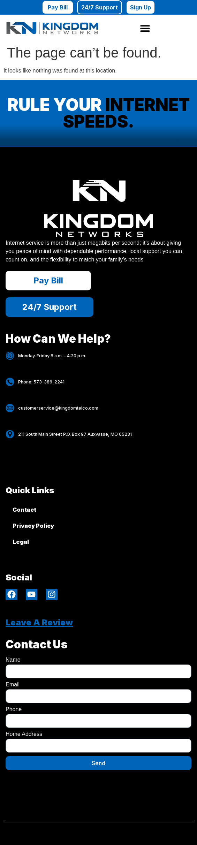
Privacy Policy (33, 525)
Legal (21, 541)
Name (13, 660)
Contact (24, 509)
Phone (14, 709)
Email (13, 684)
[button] (145, 28)
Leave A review (39, 622)
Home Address (24, 734)
